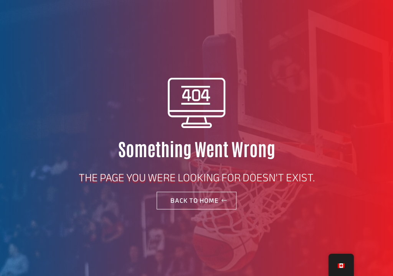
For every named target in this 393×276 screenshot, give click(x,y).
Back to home (194, 200)
